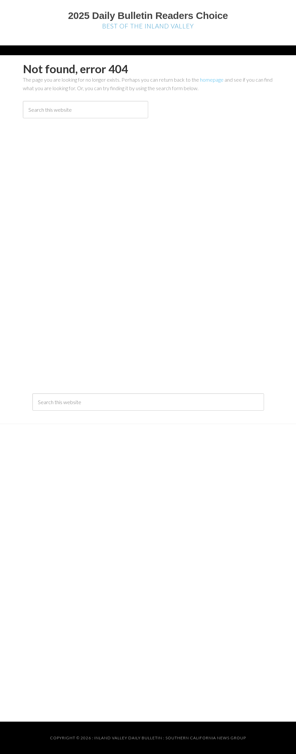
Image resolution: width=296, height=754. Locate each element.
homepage (212, 79)
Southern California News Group (205, 737)
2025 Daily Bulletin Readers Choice (148, 15)
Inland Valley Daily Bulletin (128, 737)
